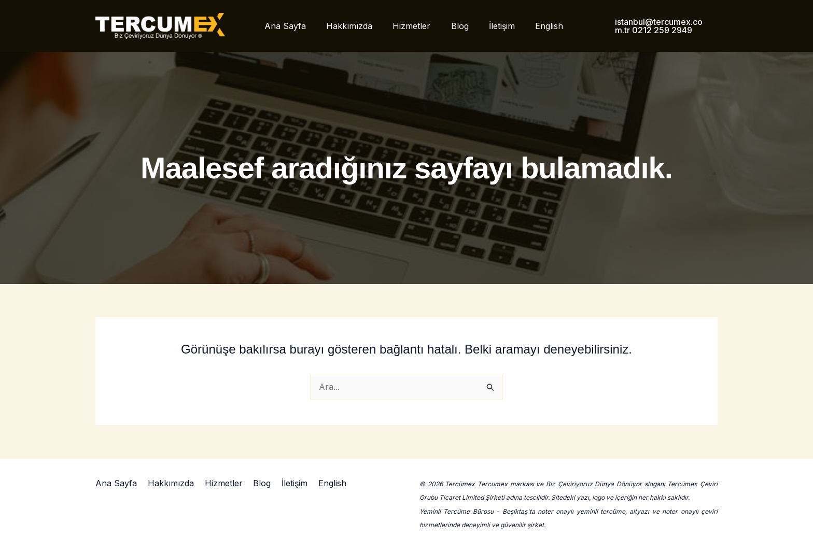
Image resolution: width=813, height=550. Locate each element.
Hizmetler (406, 26)
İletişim (489, 26)
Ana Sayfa (287, 26)
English (532, 26)
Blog (450, 26)
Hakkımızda (348, 26)
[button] (647, 26)
